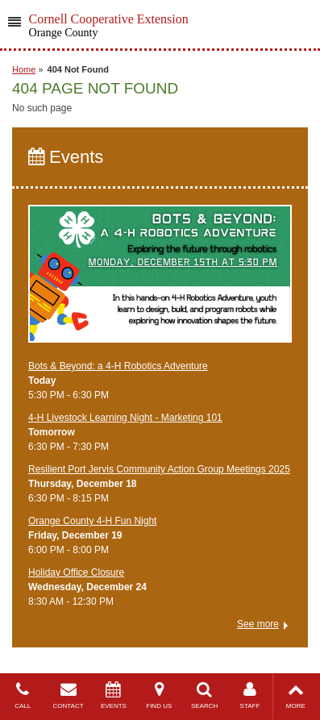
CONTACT (67, 695)
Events (65, 157)
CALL (22, 695)
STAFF (249, 695)
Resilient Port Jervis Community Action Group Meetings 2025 (159, 469)
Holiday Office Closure (76, 572)
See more (258, 624)
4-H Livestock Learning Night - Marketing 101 (125, 417)
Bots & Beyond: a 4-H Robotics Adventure (118, 366)
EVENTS (113, 695)
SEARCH (203, 695)
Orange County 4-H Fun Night (92, 520)
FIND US (158, 695)
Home (23, 69)
